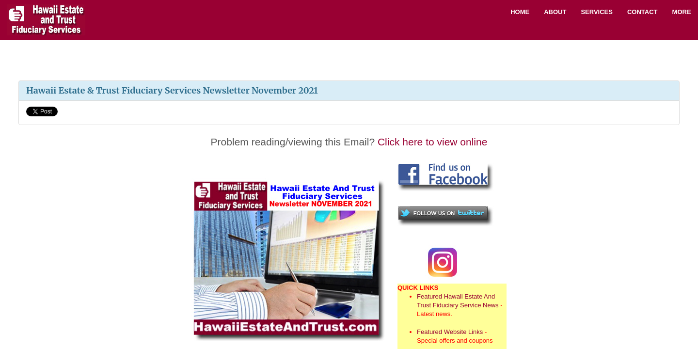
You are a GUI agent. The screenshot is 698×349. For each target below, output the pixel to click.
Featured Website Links (450, 331)
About (555, 12)
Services (597, 12)
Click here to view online (432, 141)
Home (519, 12)
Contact (642, 12)
